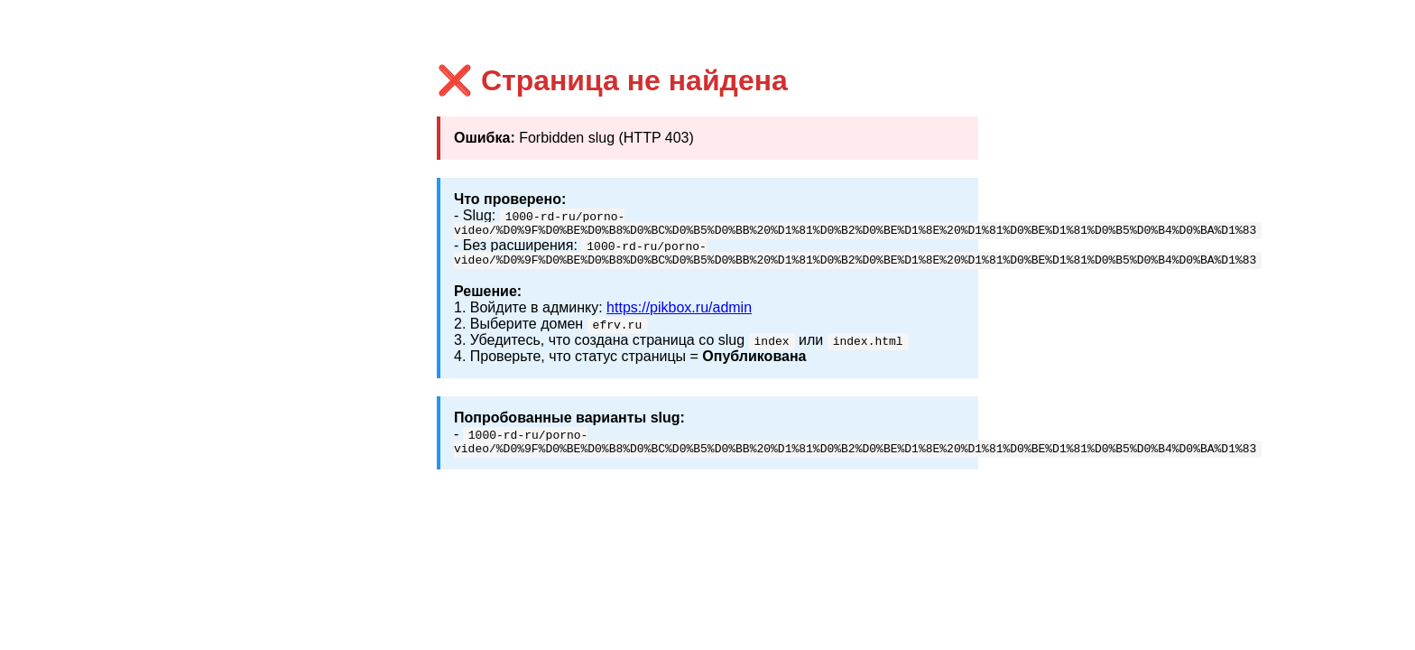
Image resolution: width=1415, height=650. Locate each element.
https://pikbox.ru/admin (679, 312)
